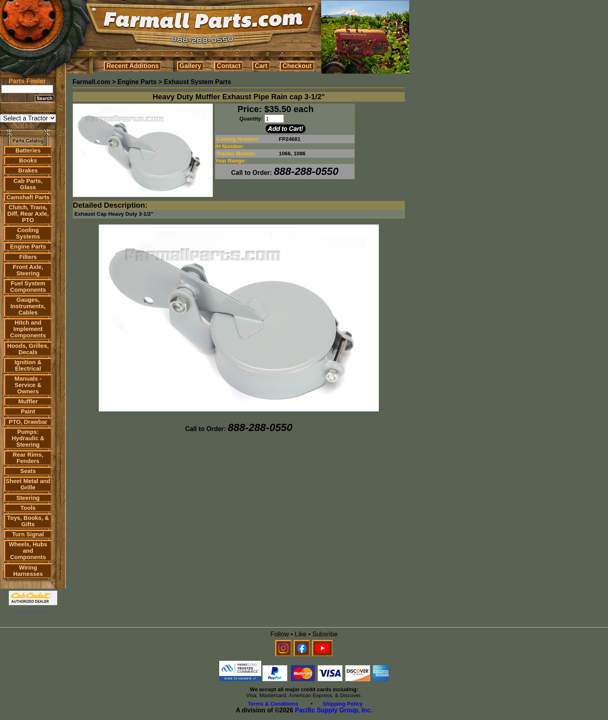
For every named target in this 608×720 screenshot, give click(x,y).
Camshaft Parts (28, 197)
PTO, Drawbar (28, 422)
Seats (28, 471)
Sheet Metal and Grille (28, 484)
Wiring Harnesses (28, 570)
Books (28, 160)
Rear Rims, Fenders (28, 457)
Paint (28, 411)
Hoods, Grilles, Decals (27, 349)
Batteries (28, 150)
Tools (28, 508)
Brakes (28, 170)
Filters (28, 257)
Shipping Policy (343, 704)
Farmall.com (91, 81)
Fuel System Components (28, 286)
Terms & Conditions (273, 704)
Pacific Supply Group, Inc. (333, 710)
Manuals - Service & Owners (28, 385)
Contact (229, 65)
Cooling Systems (28, 233)
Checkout (297, 65)
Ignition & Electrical (28, 365)
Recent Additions (132, 65)
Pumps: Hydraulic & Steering (28, 438)
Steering (28, 498)
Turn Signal (28, 534)
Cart (261, 65)
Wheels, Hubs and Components (28, 550)
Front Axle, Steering (28, 270)
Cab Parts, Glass (28, 184)
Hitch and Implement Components (28, 329)
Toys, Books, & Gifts (28, 521)
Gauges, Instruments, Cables (28, 306)
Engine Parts (28, 246)
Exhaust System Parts (197, 81)
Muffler (28, 401)
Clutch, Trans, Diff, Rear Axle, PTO (28, 213)
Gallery (190, 65)
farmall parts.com (33, 611)
